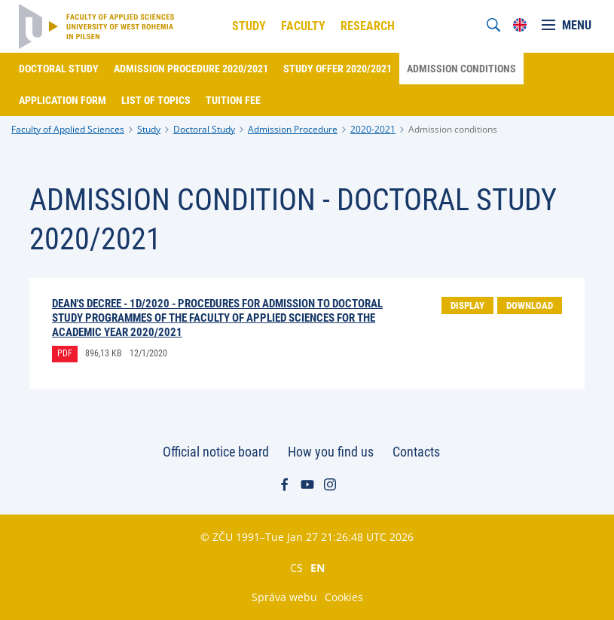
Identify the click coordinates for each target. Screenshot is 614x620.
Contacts (416, 452)
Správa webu (284, 597)
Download (529, 305)
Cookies (344, 597)
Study (148, 129)
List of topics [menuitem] (156, 100)
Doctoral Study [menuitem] (59, 69)
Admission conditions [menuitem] (461, 69)
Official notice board (216, 452)
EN (317, 567)
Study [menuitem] (249, 26)
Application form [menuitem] (62, 100)
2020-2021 (373, 129)
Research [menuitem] (368, 26)
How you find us (331, 452)
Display (467, 305)
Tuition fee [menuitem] (233, 100)
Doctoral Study (204, 129)
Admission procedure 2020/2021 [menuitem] (191, 69)
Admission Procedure (293, 129)
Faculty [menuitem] (303, 26)
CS (296, 567)
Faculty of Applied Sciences (67, 129)
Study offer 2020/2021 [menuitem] (337, 69)
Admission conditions (452, 129)
